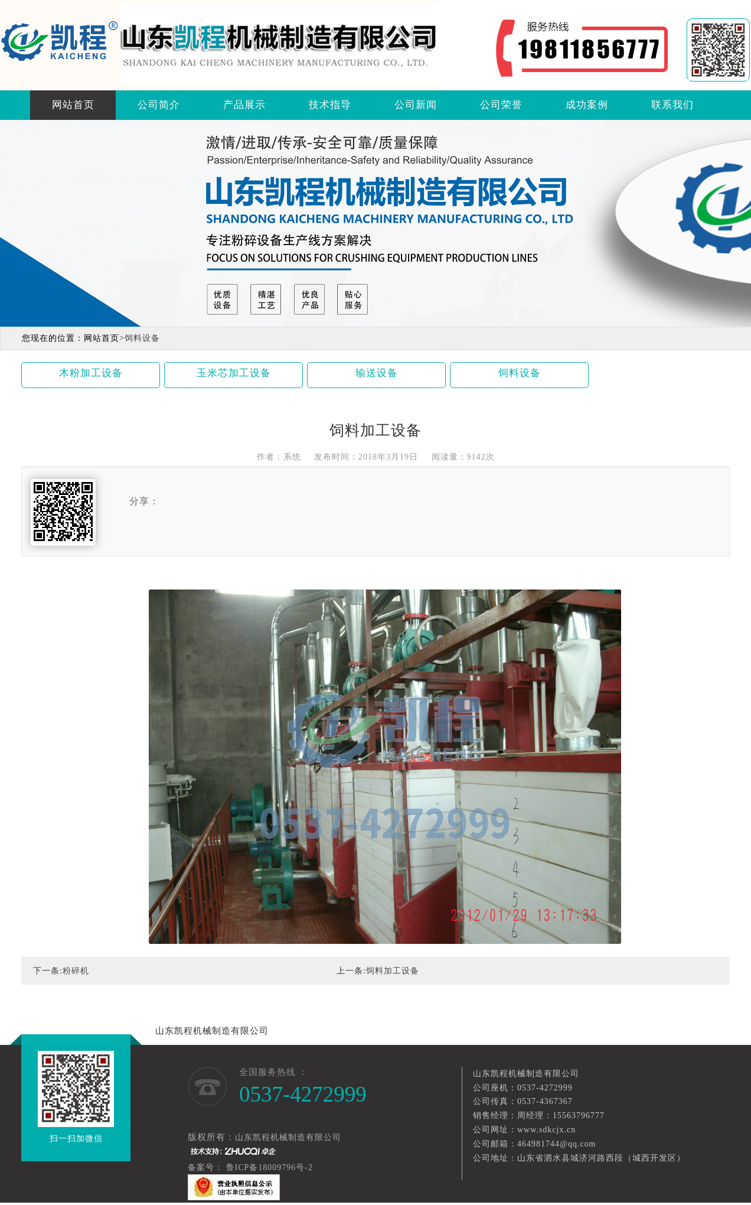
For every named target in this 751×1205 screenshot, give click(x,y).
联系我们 (672, 104)
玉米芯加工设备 (234, 373)
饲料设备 (519, 373)
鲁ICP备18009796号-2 (270, 1167)
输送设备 (376, 373)
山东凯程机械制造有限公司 (212, 1030)
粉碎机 (76, 970)
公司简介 (159, 104)
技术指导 (330, 104)
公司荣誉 (501, 104)
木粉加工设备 (91, 373)
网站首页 (73, 104)
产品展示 (244, 104)
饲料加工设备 (392, 970)
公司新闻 (415, 104)
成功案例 (587, 104)
